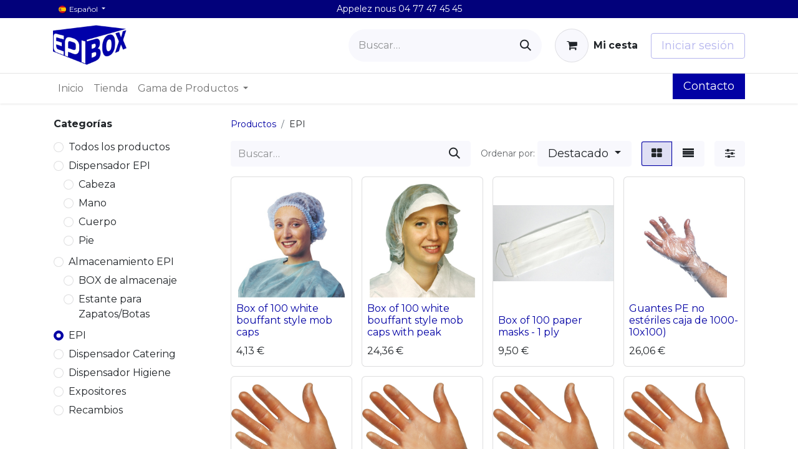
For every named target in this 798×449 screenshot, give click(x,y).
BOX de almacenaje (128, 280)
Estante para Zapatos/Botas (114, 306)
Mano (93, 203)
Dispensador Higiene (120, 373)
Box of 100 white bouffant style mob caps (284, 320)
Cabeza (97, 184)
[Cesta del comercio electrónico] (596, 45)
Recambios (96, 410)
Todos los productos (119, 147)
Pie (86, 240)
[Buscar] (525, 45)
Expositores (97, 391)
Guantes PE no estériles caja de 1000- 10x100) (683, 320)
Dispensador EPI (109, 165)
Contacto (708, 86)
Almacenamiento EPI (121, 262)
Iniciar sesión (697, 45)
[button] (584, 154)
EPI (77, 335)
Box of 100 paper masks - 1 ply (540, 326)
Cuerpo (98, 222)
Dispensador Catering (122, 354)
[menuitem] (71, 88)
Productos (253, 124)
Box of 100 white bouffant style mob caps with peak (415, 320)
